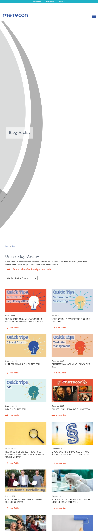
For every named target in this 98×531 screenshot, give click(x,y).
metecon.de (37, 2)
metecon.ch (50, 2)
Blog (13, 246)
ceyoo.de (62, 2)
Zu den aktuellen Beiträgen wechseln (32, 269)
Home (7, 246)
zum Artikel (15, 327)
